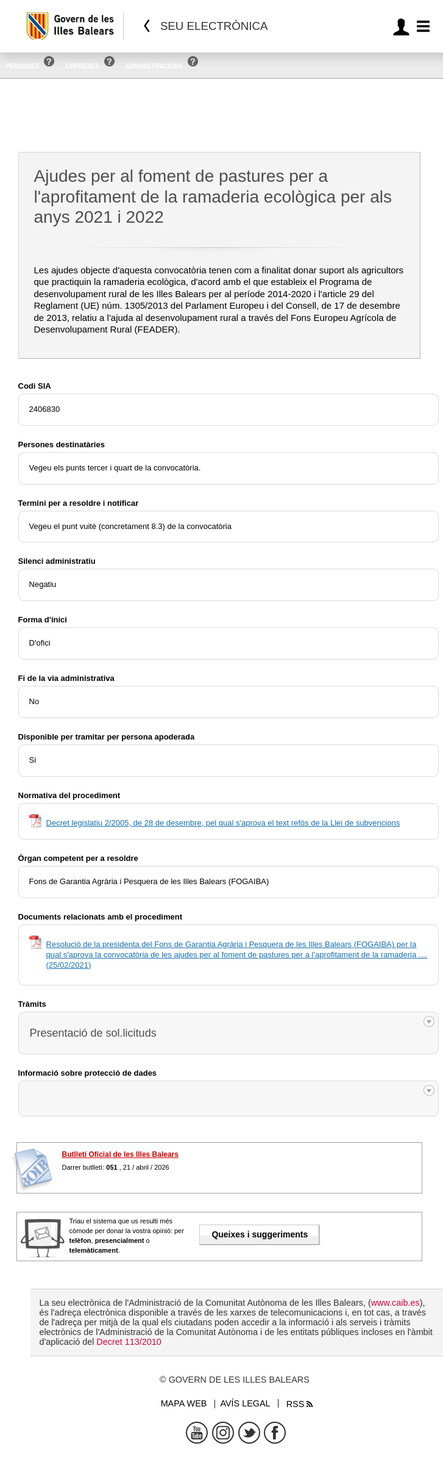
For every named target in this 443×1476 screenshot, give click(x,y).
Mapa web (184, 1403)
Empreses (82, 66)
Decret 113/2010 (128, 1342)
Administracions (154, 66)
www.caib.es (395, 1303)
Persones (22, 66)
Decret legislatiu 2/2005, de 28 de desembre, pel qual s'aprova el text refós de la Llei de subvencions (223, 822)
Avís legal (245, 1403)
